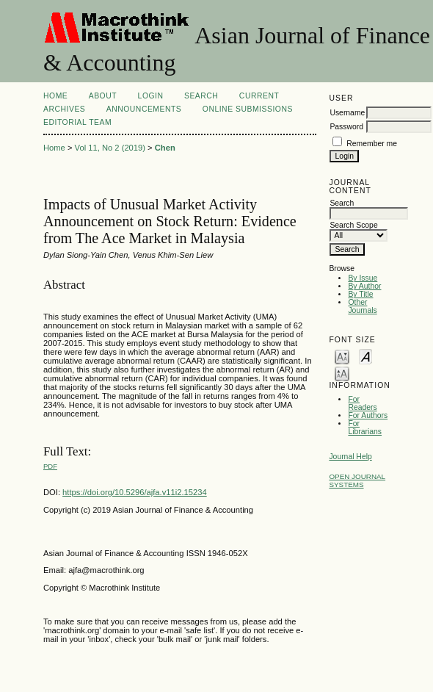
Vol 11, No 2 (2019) (110, 147)
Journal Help (350, 457)
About (103, 96)
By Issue (362, 278)
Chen (165, 147)
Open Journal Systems (357, 480)
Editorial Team (77, 122)
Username (347, 113)
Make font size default (365, 355)
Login (151, 96)
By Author (364, 286)
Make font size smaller (342, 355)
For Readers (362, 403)
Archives (64, 109)
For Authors (367, 415)
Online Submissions (248, 109)
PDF (50, 466)
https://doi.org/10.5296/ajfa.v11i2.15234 (134, 492)
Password (346, 127)
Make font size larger (342, 372)
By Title (360, 294)
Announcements (144, 109)
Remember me (371, 144)
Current (259, 96)
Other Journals (362, 306)
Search (201, 96)
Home (55, 96)
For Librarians (365, 427)
